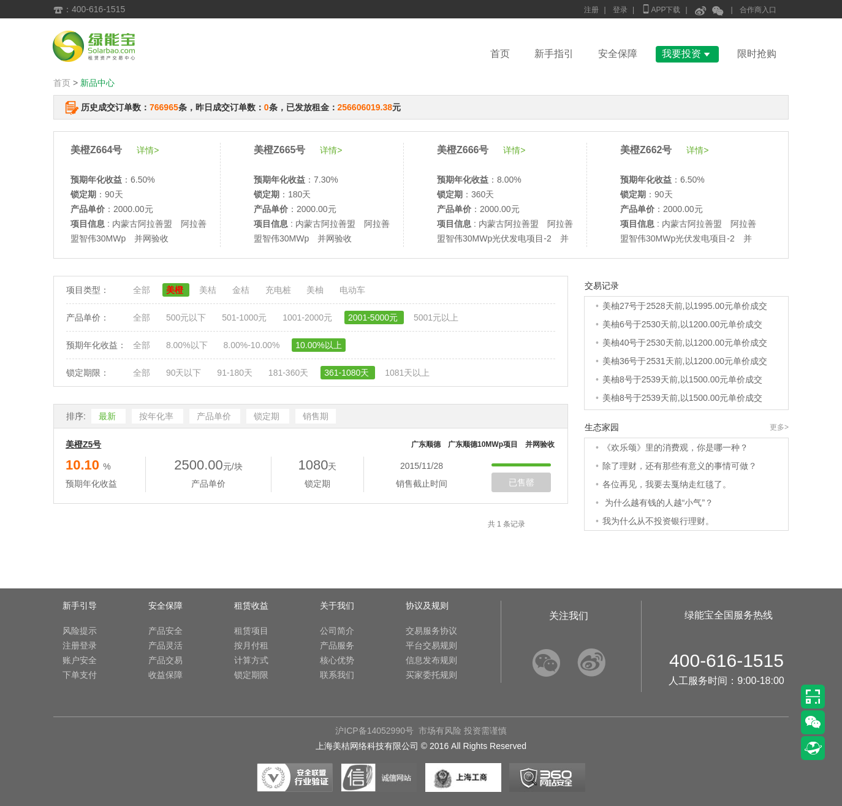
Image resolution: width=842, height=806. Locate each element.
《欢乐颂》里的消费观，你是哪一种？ (675, 447)
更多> (779, 427)
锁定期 (268, 416)
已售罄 (521, 482)
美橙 (176, 290)
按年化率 (157, 416)
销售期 (315, 416)
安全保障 (617, 53)
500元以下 (187, 317)
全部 (143, 290)
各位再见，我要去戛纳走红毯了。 (666, 484)
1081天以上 (407, 373)
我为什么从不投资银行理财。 (658, 521)
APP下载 (660, 9)
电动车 (352, 290)
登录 (620, 10)
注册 (591, 10)
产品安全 (165, 631)
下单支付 (80, 675)
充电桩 (279, 290)
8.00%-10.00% (252, 345)
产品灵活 (165, 645)
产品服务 (337, 645)
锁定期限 (251, 675)
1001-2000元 (309, 317)
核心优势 (337, 660)
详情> (148, 150)
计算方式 (251, 660)
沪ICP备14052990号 (374, 731)
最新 (108, 416)
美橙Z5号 (83, 444)
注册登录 (80, 645)
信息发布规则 (431, 660)
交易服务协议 (431, 631)
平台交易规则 (431, 645)
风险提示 (80, 631)
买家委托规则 (431, 675)
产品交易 (165, 660)
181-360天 (289, 373)
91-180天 (235, 373)
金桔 (242, 290)
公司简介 (337, 631)
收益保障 (165, 675)
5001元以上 (436, 317)
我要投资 (687, 53)
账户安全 (80, 660)
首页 (500, 53)
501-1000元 (245, 317)
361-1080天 (347, 373)
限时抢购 (756, 53)
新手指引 (554, 53)
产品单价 (215, 416)
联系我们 (337, 675)
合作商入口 (758, 10)
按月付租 (251, 645)
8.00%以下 (188, 345)
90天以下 (184, 373)
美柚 (316, 290)
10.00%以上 (318, 345)
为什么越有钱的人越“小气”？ (657, 503)
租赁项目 (251, 631)
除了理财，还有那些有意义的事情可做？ (679, 466)
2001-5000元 (374, 317)
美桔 (209, 290)
